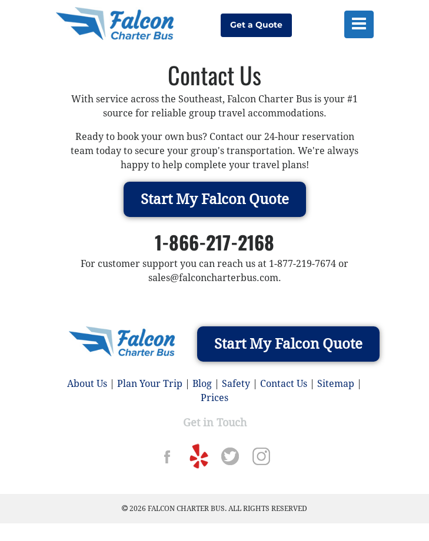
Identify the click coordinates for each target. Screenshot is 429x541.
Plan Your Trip (149, 383)
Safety (236, 383)
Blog (202, 383)
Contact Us (283, 383)
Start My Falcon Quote (215, 199)
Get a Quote (256, 24)
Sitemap (335, 383)
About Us (87, 383)
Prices (214, 397)
